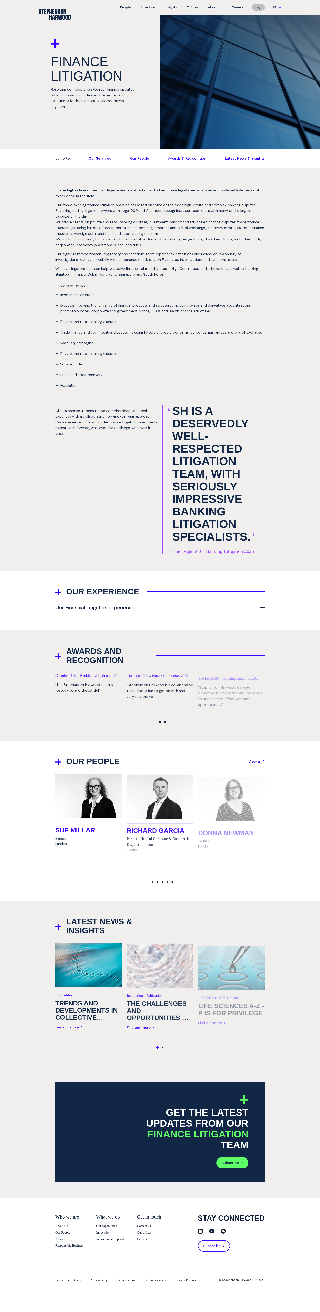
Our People (62, 1232)
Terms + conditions (68, 1280)
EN (277, 7)
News (59, 1239)
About (217, 10)
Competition (64, 998)
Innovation (103, 1232)
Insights (170, 7)
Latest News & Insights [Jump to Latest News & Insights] (245, 158)
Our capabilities (106, 1226)
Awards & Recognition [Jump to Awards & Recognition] (187, 158)
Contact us (144, 1226)
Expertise (147, 7)
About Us (61, 1226)
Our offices (144, 1232)
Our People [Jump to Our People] (139, 158)
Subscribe (232, 1164)
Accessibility (99, 1280)
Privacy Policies (186, 1280)
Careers (238, 7)
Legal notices (126, 1280)
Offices (192, 7)
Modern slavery (155, 1280)
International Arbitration (144, 1001)
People (125, 7)
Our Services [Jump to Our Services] (100, 158)
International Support (110, 1239)
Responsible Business (69, 1245)
